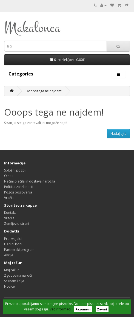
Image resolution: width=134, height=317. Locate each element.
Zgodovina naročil (18, 275)
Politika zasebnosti (18, 186)
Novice (9, 286)
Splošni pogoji (15, 170)
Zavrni (102, 309)
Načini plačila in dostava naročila (29, 181)
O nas (8, 175)
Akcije (8, 255)
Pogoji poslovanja (18, 192)
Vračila (9, 197)
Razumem (82, 309)
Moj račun (11, 270)
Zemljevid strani (16, 223)
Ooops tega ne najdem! (43, 91)
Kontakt (10, 212)
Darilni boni (13, 244)
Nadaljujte (118, 133)
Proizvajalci (13, 238)
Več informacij (61, 309)
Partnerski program (19, 249)
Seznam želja (14, 281)
